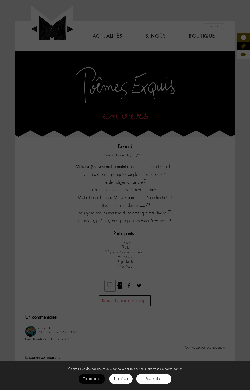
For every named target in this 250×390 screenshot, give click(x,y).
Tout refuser (121, 379)
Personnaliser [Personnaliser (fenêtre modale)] (154, 379)
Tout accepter (91, 379)
